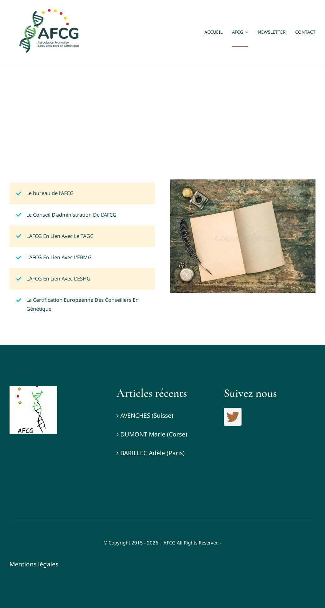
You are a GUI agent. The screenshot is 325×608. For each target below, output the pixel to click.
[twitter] (233, 417)
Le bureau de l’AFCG (50, 193)
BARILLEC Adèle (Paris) (152, 453)
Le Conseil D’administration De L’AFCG (71, 214)
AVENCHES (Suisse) (146, 415)
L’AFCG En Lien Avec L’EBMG (59, 257)
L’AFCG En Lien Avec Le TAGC (59, 236)
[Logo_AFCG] (33, 389)
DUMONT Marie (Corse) (153, 434)
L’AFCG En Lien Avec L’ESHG (58, 278)
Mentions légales (34, 564)
